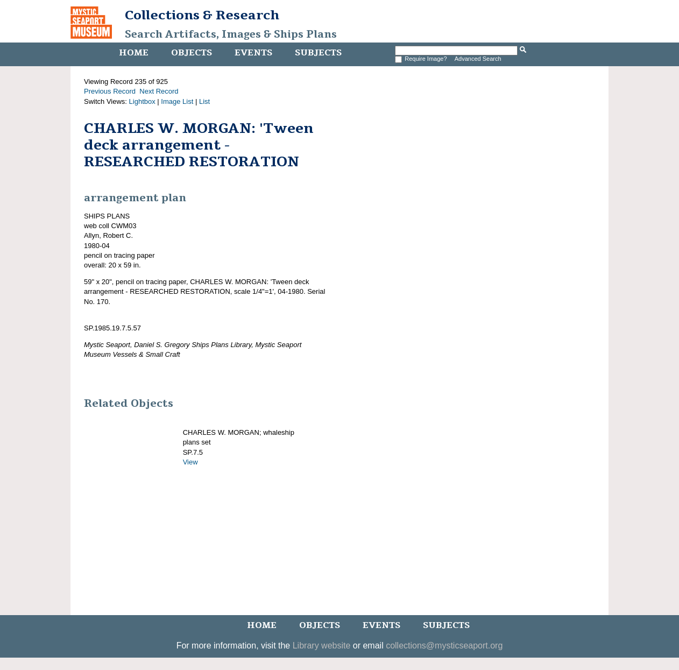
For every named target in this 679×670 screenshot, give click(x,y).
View (190, 462)
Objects (191, 53)
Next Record (158, 91)
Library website (322, 645)
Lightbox (142, 101)
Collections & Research (202, 15)
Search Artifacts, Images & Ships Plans (231, 34)
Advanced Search (478, 58)
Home (133, 53)
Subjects (318, 53)
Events (253, 53)
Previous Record (110, 91)
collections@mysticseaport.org (444, 645)
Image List (177, 101)
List (204, 101)
